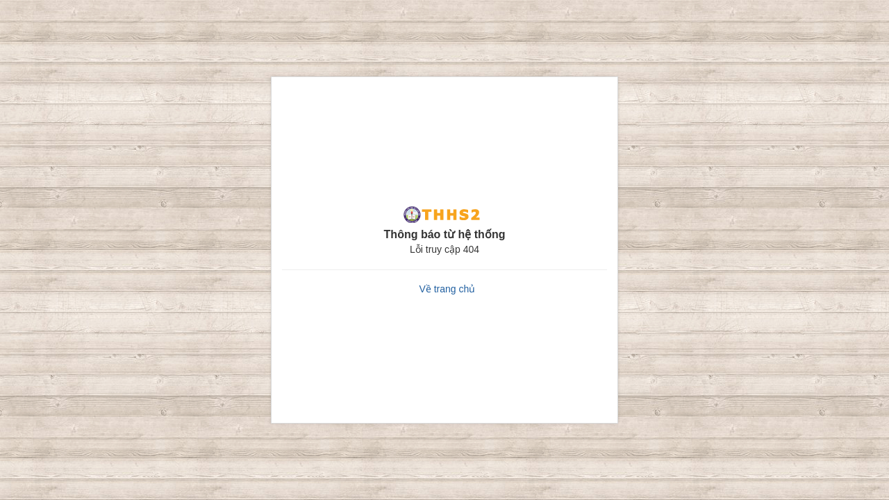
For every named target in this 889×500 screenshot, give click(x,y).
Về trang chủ (447, 288)
